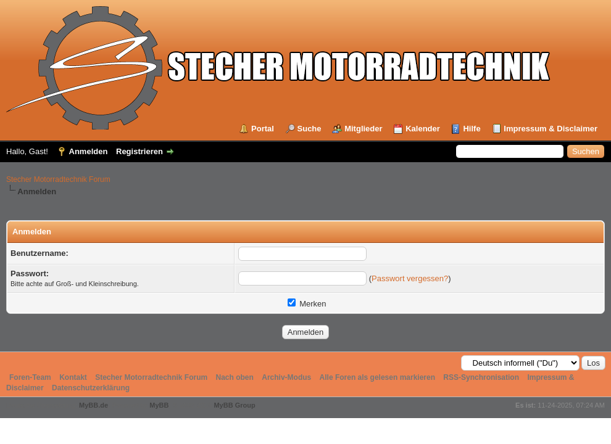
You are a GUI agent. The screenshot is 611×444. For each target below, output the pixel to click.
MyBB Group (234, 405)
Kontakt (73, 377)
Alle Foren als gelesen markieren (377, 377)
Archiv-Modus (286, 377)
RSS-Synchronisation (481, 377)
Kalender (422, 128)
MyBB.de (93, 405)
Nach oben (235, 377)
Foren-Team (30, 377)
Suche (309, 128)
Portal (262, 128)
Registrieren (139, 151)
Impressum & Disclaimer (550, 128)
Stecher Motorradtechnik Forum (58, 179)
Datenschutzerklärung (91, 388)
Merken (307, 303)
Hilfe (471, 128)
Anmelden (88, 151)
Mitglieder (363, 128)
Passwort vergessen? (410, 278)
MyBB (158, 405)
